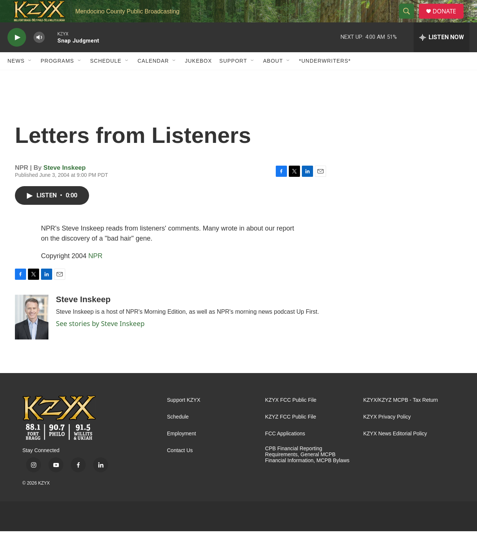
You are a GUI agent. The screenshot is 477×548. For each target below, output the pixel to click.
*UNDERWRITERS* (325, 78)
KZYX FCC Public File (290, 417)
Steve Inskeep (65, 184)
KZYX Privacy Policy (387, 433)
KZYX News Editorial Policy (395, 450)
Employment (181, 450)
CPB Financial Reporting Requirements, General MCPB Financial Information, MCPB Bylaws (307, 471)
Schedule (105, 78)
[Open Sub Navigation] (30, 78)
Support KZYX (183, 417)
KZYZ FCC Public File (290, 433)
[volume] (39, 54)
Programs (57, 78)
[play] (17, 54)
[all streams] (442, 54)
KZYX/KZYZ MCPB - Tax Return (400, 417)
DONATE (449, 20)
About (273, 78)
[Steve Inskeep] (31, 333)
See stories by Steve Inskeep (100, 340)
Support (233, 78)
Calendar (153, 78)
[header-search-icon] (409, 19)
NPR (95, 272)
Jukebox (198, 78)
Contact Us (180, 467)
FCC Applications (285, 450)
